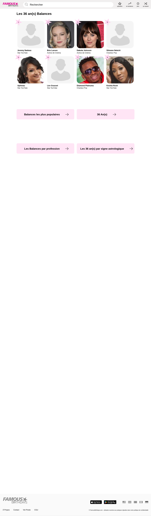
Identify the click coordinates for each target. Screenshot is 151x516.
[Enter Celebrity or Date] (68, 4)
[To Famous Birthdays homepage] (11, 4)
